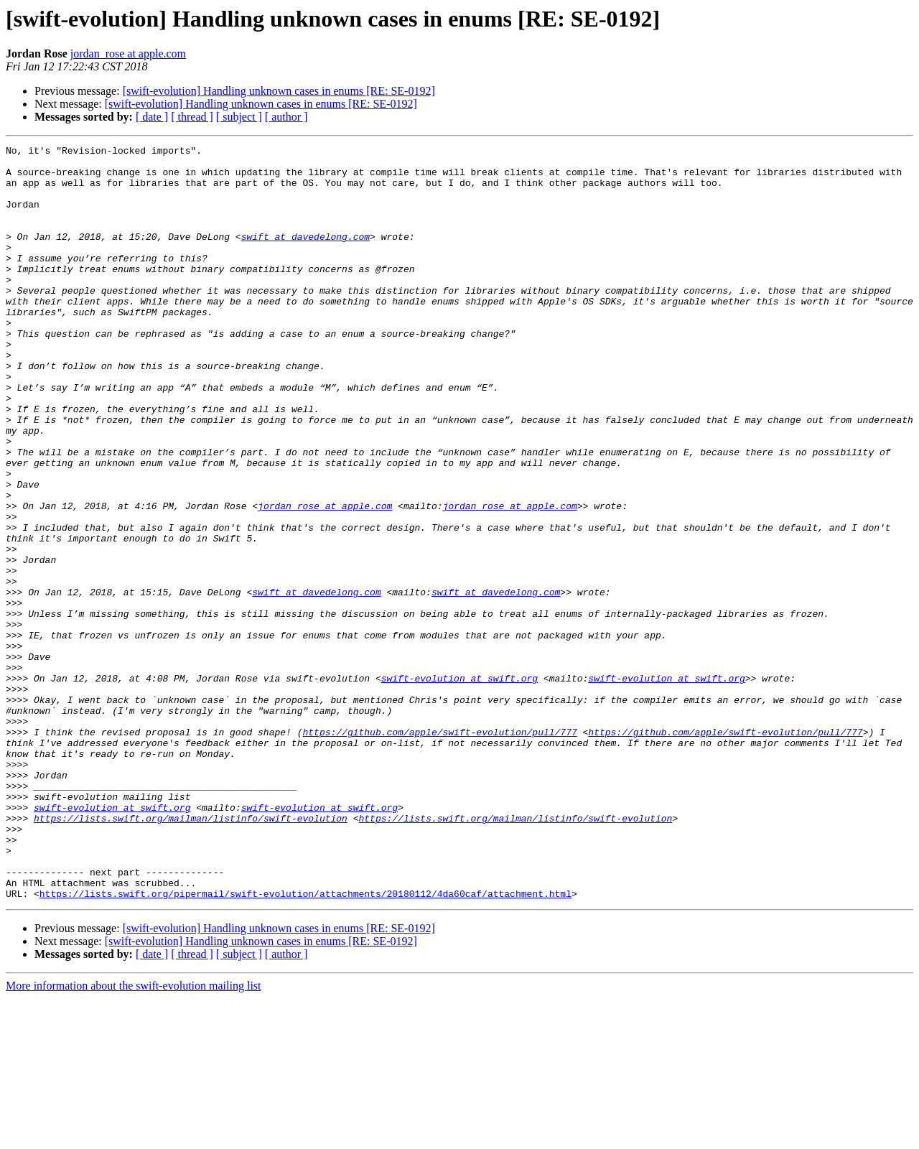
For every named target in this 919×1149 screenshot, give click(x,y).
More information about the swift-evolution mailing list (133, 1136)
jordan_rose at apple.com (128, 53)
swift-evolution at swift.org (459, 785)
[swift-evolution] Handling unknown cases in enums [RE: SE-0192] (279, 91)
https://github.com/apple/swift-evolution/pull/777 (439, 850)
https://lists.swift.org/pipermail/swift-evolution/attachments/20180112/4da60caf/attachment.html (305, 1044)
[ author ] (286, 117)
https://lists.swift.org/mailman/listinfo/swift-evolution (190, 953)
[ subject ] (239, 117)
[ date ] (152, 117)
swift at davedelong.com (305, 255)
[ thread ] (192, 117)
